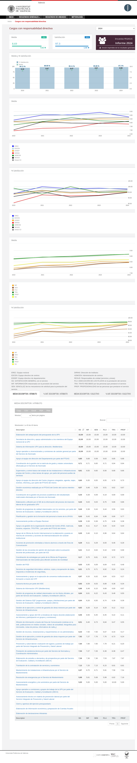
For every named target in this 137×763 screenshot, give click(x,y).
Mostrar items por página (30, 416)
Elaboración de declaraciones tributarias (31, 713)
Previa (111, 724)
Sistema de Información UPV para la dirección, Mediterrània (39, 447)
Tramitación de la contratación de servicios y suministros (38, 665)
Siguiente (124, 724)
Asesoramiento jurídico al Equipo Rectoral (32, 521)
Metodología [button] (77, 17)
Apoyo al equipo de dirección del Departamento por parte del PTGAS (42, 459)
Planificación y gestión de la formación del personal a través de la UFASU (44, 516)
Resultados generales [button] (29, 17)
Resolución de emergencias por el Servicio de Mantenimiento (39, 677)
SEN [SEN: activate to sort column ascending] (96, 430)
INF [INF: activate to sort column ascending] (87, 430)
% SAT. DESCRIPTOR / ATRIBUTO (55, 394)
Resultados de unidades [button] (55, 17)
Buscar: (115, 420)
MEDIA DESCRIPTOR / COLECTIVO (86, 394)
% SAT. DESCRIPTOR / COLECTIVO (118, 394)
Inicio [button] (11, 17)
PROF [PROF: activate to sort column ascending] (123, 430)
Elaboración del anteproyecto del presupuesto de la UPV (38, 435)
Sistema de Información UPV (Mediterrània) (33, 588)
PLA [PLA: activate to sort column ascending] (105, 430)
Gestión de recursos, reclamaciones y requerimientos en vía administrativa (45, 632)
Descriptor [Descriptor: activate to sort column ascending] (20, 430)
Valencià (41, 3)
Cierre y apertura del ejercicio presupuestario (33, 704)
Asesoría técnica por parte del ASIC (30, 584)
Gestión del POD (22, 565)
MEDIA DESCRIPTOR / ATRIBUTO (25, 394)
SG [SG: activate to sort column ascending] (80, 430)
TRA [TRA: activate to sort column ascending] (113, 430)
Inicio (10, 21)
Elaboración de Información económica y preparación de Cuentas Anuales (44, 709)
